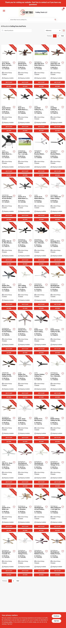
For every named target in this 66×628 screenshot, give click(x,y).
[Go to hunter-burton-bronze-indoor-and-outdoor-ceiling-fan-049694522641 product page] (9, 111)
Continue (56, 616)
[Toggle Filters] (64, 30)
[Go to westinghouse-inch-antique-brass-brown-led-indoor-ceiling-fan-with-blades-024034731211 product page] (9, 422)
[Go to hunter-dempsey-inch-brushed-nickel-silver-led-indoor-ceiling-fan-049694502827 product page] (9, 200)
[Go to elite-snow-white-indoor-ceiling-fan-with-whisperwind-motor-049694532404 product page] (9, 466)
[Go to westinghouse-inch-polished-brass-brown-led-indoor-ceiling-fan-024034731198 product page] (41, 511)
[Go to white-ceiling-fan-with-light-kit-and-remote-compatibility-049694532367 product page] (25, 377)
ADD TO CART (9, 82)
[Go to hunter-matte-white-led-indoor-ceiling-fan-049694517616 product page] (41, 200)
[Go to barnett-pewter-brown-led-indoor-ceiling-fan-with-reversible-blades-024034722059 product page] (25, 66)
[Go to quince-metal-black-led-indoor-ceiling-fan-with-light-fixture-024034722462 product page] (41, 244)
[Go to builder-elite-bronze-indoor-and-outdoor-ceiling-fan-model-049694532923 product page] (9, 244)
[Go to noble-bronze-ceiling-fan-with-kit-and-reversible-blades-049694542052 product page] (41, 111)
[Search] (55, 19)
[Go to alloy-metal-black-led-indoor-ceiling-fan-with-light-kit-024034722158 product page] (57, 511)
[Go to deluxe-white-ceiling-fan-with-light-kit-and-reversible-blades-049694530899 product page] (57, 333)
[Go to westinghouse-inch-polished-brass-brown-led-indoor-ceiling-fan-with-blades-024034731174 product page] (9, 333)
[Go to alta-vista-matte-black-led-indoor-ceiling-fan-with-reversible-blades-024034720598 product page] (41, 66)
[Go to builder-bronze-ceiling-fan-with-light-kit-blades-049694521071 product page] (41, 422)
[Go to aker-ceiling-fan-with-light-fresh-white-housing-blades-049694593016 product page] (25, 289)
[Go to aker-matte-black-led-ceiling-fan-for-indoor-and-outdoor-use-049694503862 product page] (9, 155)
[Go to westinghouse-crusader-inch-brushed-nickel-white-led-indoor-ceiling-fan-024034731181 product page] (9, 555)
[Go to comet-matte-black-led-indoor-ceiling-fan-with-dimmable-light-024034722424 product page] (25, 244)
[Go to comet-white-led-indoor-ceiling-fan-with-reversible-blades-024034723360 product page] (57, 377)
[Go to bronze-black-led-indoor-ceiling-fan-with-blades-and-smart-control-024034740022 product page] (9, 66)
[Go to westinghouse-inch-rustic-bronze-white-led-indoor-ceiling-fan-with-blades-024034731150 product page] (41, 466)
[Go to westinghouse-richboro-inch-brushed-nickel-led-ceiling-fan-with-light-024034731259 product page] (41, 555)
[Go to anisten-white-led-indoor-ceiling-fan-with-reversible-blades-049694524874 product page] (9, 511)
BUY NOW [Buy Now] (9, 86)
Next (62, 36)
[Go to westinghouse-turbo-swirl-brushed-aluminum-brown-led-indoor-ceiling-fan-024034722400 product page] (25, 511)
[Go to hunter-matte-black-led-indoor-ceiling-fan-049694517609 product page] (25, 200)
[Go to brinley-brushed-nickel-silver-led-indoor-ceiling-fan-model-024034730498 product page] (41, 289)
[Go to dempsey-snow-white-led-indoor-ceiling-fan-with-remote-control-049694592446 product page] (57, 244)
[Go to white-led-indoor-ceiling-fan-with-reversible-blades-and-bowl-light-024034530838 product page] (57, 200)
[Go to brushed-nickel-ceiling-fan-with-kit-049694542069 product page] (57, 111)
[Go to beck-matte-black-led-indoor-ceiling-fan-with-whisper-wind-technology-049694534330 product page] (25, 111)
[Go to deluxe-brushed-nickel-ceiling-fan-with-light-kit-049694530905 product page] (9, 377)
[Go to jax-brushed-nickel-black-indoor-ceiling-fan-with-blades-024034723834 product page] (57, 155)
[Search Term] (33, 19)
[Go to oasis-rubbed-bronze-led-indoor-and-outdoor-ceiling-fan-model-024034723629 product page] (57, 66)
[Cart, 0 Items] (62, 9)
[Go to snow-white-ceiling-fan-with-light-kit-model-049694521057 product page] (25, 422)
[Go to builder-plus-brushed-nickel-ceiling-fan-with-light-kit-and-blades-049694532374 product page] (9, 289)
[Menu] (4, 11)
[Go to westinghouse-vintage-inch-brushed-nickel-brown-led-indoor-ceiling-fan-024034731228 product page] (57, 466)
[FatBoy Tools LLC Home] (26, 12)
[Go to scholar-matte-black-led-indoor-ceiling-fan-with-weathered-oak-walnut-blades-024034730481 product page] (25, 333)
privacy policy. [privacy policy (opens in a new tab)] (8, 622)
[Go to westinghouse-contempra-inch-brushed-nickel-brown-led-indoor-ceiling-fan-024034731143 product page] (25, 466)
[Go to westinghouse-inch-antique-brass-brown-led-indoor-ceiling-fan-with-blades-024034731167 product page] (57, 289)
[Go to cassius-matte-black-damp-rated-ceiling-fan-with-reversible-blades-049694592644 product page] (41, 377)
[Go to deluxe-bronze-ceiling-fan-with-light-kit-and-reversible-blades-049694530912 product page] (57, 422)
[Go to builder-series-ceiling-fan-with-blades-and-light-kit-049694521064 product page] (41, 333)
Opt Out (56, 621)
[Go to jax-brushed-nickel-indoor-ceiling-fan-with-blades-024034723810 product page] (41, 155)
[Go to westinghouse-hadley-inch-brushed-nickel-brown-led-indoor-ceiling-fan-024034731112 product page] (57, 555)
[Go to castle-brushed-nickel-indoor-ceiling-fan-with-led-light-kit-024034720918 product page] (25, 155)
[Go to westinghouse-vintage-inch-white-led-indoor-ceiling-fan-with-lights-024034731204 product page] (25, 555)
